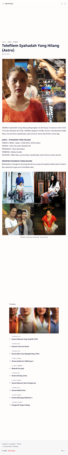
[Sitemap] (15, 446)
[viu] (19, 373)
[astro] (15, 358)
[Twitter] (19, 444)
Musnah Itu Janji (18, 368)
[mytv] (15, 366)
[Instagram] (12, 444)
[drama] (15, 336)
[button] (61, 3)
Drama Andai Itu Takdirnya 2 (22, 361)
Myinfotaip (9, 3)
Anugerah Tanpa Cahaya (21, 405)
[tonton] (20, 402)
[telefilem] (19, 366)
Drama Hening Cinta (19, 376)
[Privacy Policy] (8, 446)
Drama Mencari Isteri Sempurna (24, 383)
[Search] (65, 3)
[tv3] (19, 336)
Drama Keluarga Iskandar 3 (22, 398)
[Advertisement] (34, 23)
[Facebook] (5, 444)
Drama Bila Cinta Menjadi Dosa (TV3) (25, 354)
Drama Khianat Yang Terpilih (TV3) (25, 339)
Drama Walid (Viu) (19, 390)
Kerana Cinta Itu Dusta (20, 346)
